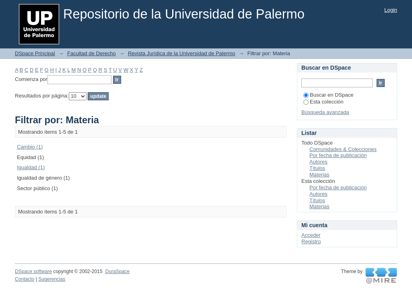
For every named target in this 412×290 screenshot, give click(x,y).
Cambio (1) (30, 147)
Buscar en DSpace (328, 95)
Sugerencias (51, 279)
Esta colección (323, 102)
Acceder (311, 235)
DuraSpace (117, 271)
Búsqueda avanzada (325, 112)
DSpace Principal (35, 53)
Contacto (24, 279)
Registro (311, 241)
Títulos (317, 168)
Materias (319, 175)
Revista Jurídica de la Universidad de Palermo (181, 53)
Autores (318, 162)
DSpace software (33, 271)
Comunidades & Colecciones (343, 149)
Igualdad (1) (31, 167)
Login (390, 10)
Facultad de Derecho (91, 53)
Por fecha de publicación (338, 155)
